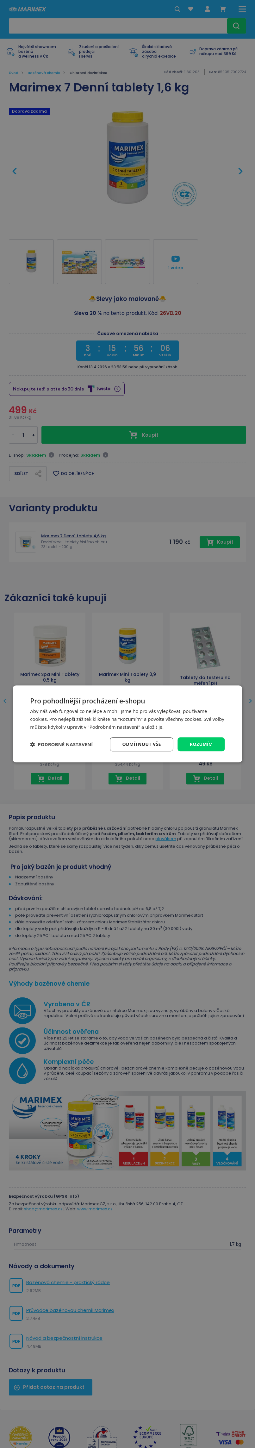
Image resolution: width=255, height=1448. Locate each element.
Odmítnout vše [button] (141, 744)
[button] (61, 744)
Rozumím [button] (201, 744)
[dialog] (127, 723)
